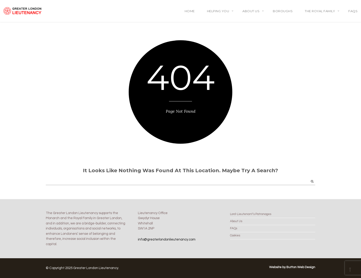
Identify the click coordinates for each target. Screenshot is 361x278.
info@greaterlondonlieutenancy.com (166, 239)
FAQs (353, 11)
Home (190, 11)
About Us (250, 11)
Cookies (235, 235)
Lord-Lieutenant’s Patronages (250, 214)
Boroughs (283, 11)
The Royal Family (320, 11)
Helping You (218, 11)
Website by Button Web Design (292, 267)
